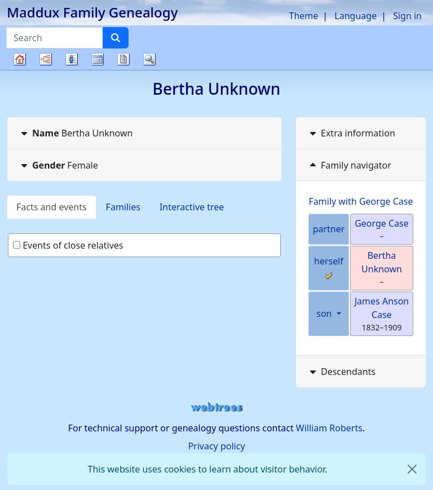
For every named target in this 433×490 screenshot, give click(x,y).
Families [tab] (123, 207)
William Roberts (329, 428)
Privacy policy (216, 446)
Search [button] (149, 59)
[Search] (116, 37)
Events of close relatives (68, 245)
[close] (412, 469)
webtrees (216, 407)
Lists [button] (71, 59)
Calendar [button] (97, 59)
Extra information (351, 133)
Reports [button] (123, 59)
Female (58, 165)
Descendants (341, 371)
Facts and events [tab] (51, 207)
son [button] (325, 313)
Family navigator (349, 165)
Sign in (407, 16)
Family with (361, 201)
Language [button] (355, 16)
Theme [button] (304, 16)
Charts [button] (45, 59)
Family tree (20, 69)
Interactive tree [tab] (192, 207)
